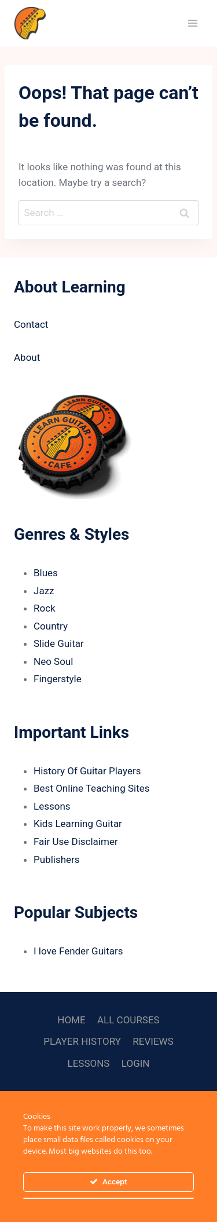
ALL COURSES (128, 1020)
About (27, 357)
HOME (71, 1020)
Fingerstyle (58, 679)
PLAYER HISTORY (82, 1041)
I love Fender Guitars (78, 951)
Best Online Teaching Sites (92, 788)
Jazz (44, 591)
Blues (46, 573)
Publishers (57, 859)
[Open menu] (192, 23)
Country (51, 626)
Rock (45, 608)
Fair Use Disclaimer (76, 841)
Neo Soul (53, 661)
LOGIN (136, 1063)
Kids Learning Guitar (78, 823)
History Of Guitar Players (87, 771)
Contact (31, 324)
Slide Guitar (59, 643)
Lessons (52, 806)
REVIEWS (153, 1041)
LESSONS (89, 1063)
